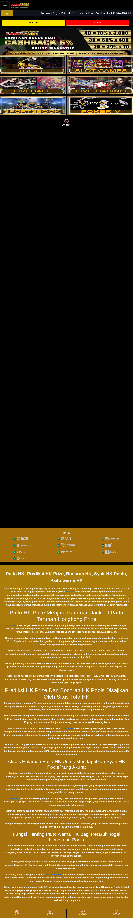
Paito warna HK (53, 874)
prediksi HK (67, 728)
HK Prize (69, 591)
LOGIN (97, 23)
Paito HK (11, 625)
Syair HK (14, 798)
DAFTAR (33, 23)
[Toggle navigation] (5, 5)
